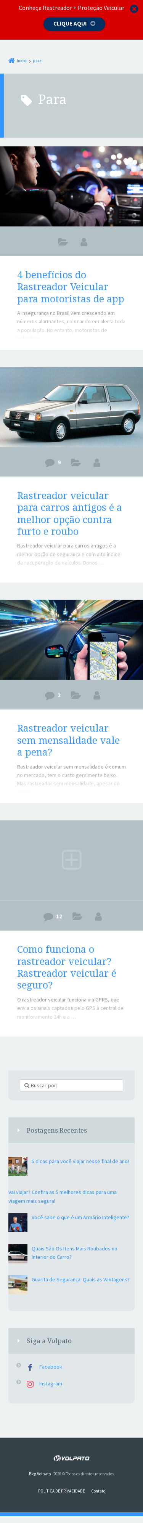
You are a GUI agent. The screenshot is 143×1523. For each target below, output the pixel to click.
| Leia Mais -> (31, 579)
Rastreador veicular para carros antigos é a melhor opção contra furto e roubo (69, 513)
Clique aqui (70, 23)
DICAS (63, 243)
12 (59, 916)
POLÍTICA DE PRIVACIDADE (61, 1491)
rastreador (76, 464)
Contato (98, 1491)
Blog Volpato (40, 1473)
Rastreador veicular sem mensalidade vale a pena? (68, 739)
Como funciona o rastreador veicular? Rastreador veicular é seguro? (66, 966)
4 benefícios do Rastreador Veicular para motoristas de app (70, 286)
